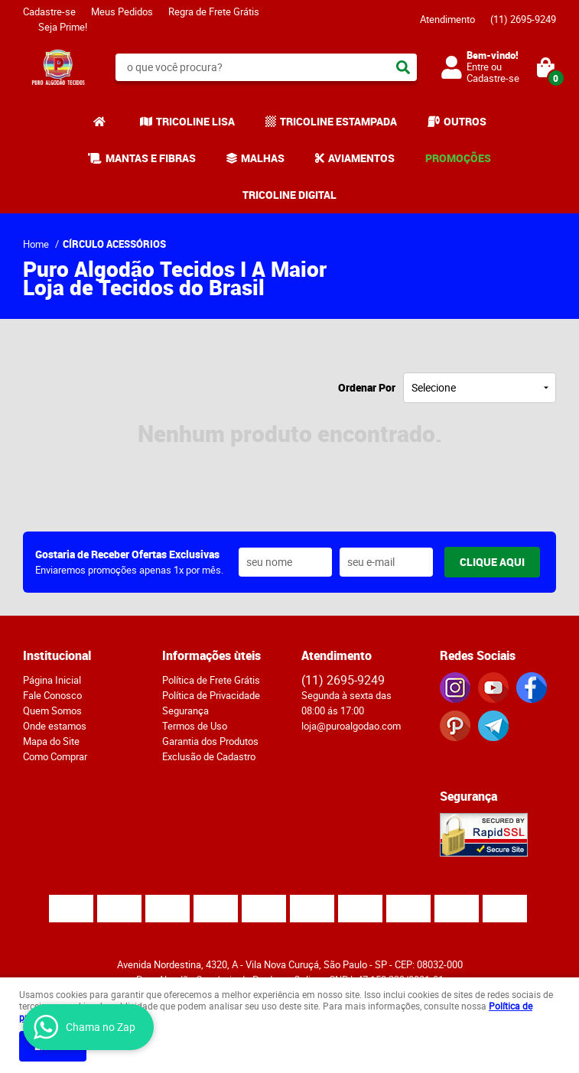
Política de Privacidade (211, 695)
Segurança (185, 710)
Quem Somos (52, 710)
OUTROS (465, 121)
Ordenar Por (366, 387)
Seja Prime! (62, 27)
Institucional (57, 655)
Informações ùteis (211, 655)
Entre (478, 66)
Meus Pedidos (122, 11)
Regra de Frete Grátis (213, 11)
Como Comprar (55, 756)
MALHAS (263, 158)
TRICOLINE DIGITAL (289, 194)
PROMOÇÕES (458, 158)
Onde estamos (54, 726)
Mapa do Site (51, 741)
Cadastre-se (49, 11)
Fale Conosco (52, 695)
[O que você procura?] (403, 67)
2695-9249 (523, 19)
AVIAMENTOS (361, 158)
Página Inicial (52, 680)
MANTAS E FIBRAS (151, 158)
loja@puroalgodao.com (351, 726)
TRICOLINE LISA (195, 121)
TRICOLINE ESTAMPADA (338, 121)
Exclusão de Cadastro (208, 756)
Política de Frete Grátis (211, 680)
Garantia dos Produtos (210, 741)
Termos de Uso (194, 726)
